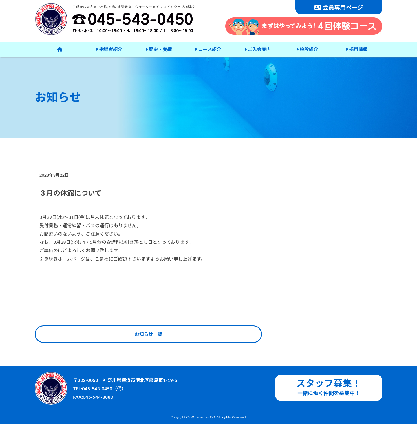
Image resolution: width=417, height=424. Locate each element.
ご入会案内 (257, 49)
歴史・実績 (158, 49)
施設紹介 (307, 49)
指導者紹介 (109, 49)
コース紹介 (208, 49)
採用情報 (357, 49)
